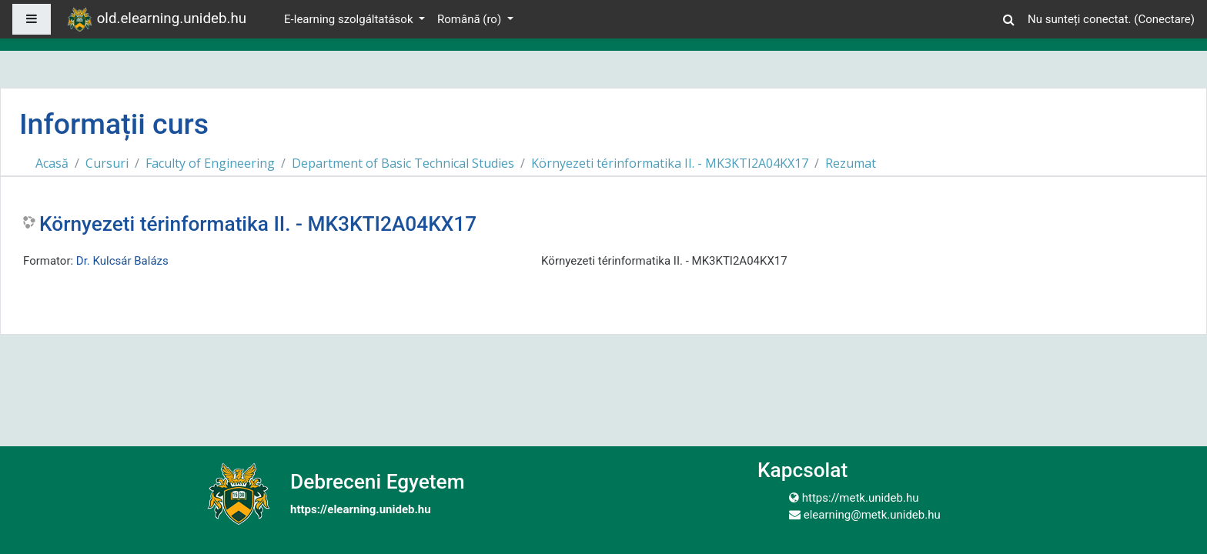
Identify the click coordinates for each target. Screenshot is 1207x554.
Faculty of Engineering (210, 163)
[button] (1009, 17)
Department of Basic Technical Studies (403, 163)
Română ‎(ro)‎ (470, 19)
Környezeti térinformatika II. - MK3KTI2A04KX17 (669, 163)
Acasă (52, 163)
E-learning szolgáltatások (350, 19)
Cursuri (107, 163)
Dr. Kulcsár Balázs (122, 261)
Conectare (1164, 19)
